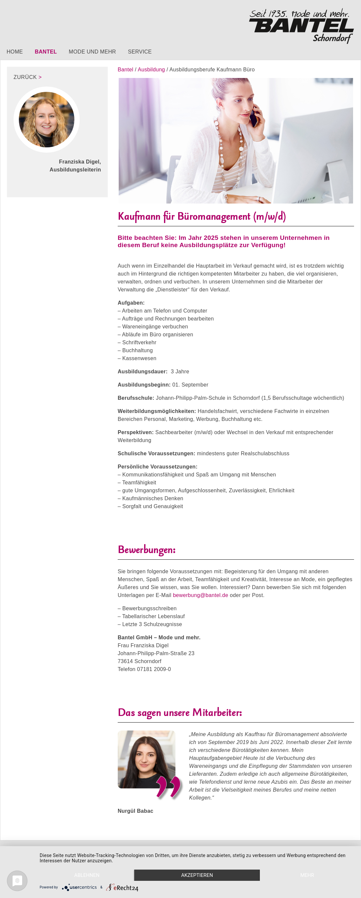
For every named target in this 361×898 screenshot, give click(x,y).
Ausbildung (152, 69)
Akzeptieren (197, 875)
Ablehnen (87, 875)
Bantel (46, 52)
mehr (307, 875)
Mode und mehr (92, 52)
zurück (25, 77)
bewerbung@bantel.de (200, 595)
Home (15, 52)
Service (140, 52)
